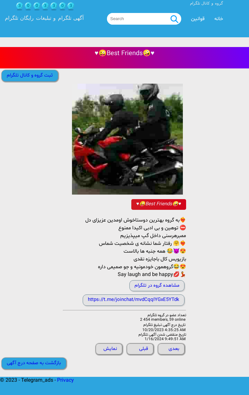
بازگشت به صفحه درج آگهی (34, 363)
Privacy (65, 380)
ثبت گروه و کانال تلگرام (30, 75)
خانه (218, 18)
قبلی (143, 348)
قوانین (198, 18)
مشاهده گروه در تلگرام (157, 285)
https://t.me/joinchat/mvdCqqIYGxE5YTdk (133, 299)
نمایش (110, 348)
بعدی (174, 348)
